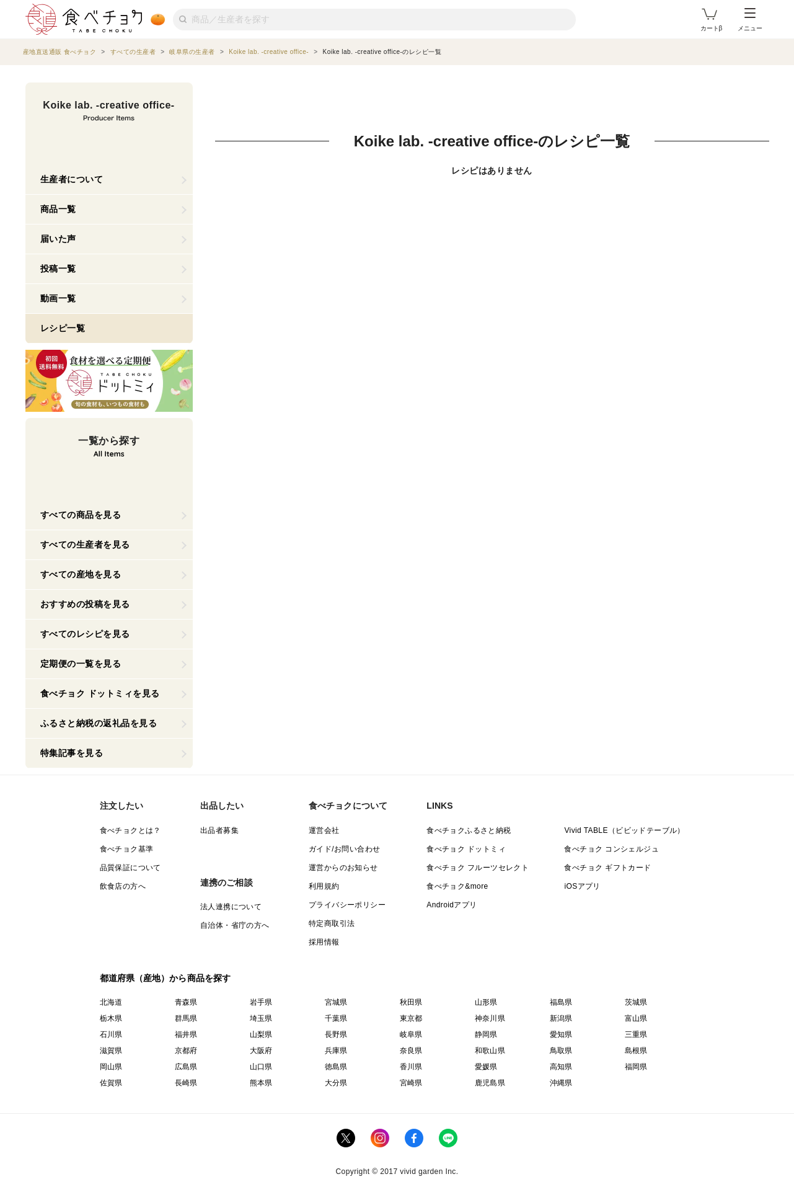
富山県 (636, 1018)
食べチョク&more (457, 886)
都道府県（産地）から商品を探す (165, 978)
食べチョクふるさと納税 (468, 830)
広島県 (186, 1066)
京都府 (186, 1050)
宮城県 (336, 1002)
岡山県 (111, 1066)
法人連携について (231, 906)
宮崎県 (411, 1083)
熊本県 (261, 1083)
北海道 (111, 1002)
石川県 (111, 1034)
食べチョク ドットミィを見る (100, 693)
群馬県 (186, 1018)
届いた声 (58, 239)
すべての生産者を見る (85, 544)
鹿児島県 (490, 1083)
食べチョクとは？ (130, 830)
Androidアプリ (451, 905)
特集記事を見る (72, 753)
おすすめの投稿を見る (85, 604)
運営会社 (324, 830)
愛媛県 (486, 1066)
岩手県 (261, 1002)
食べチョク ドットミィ (466, 849)
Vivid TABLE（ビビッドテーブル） (624, 830)
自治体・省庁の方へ (235, 925)
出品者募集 (219, 830)
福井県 (186, 1034)
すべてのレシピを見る (85, 634)
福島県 (561, 1002)
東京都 (411, 1018)
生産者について (72, 179)
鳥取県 (561, 1050)
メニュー (750, 20)
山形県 (486, 1002)
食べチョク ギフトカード (607, 867)
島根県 (636, 1050)
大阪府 (261, 1050)
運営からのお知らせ (343, 867)
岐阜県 (411, 1034)
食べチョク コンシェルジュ (611, 849)
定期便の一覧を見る (80, 664)
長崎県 (186, 1083)
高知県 (561, 1066)
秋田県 (411, 1002)
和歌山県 (490, 1050)
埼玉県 (261, 1018)
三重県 (636, 1034)
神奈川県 (490, 1018)
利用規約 (324, 886)
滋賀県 (111, 1050)
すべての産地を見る (80, 574)
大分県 (336, 1083)
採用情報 (324, 942)
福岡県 (636, 1066)
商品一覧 (58, 209)
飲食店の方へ (123, 886)
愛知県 (561, 1034)
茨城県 (636, 1002)
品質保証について (130, 867)
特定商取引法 (332, 923)
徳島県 (336, 1066)
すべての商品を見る (80, 515)
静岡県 (486, 1034)
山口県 (261, 1066)
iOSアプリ (582, 886)
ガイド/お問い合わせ (344, 849)
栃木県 (111, 1018)
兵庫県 (336, 1050)
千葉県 (336, 1018)
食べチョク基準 (127, 849)
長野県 (336, 1034)
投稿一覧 (58, 269)
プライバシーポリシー (347, 905)
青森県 (186, 1002)
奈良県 (411, 1050)
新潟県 (561, 1018)
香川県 (411, 1066)
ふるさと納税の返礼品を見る (98, 723)
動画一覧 (58, 298)
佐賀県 (111, 1083)
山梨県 (261, 1034)
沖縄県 (561, 1083)
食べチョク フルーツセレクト (477, 867)
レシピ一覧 (63, 328)
